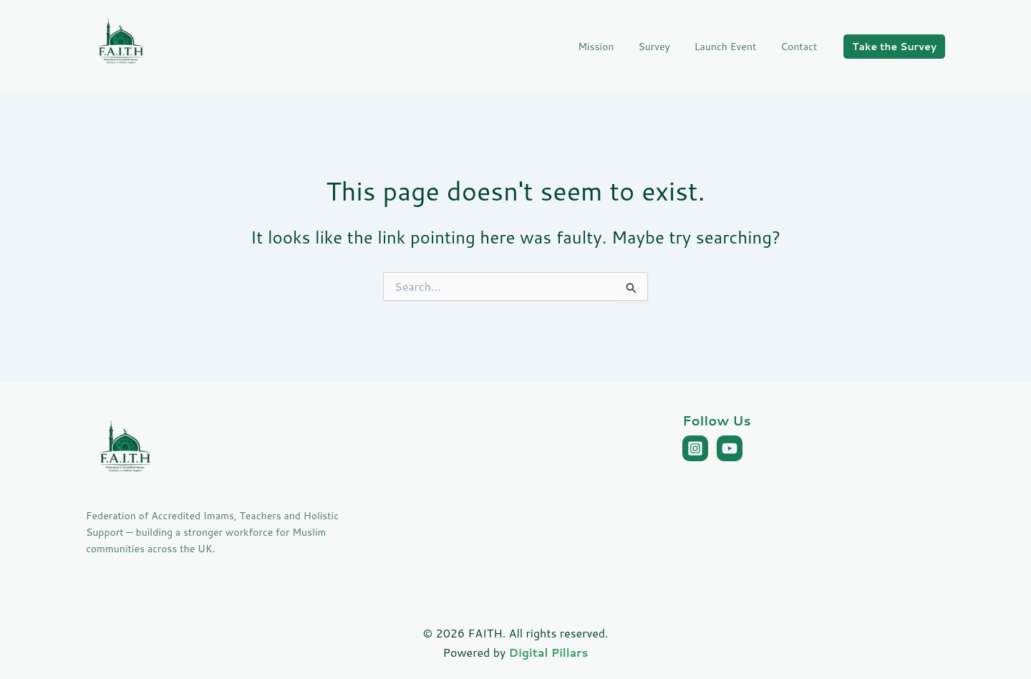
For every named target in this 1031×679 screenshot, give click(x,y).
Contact (801, 46)
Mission (611, 46)
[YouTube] (729, 448)
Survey (664, 46)
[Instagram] (695, 448)
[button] (894, 46)
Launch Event (732, 46)
